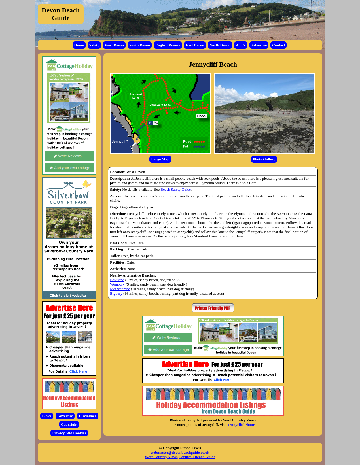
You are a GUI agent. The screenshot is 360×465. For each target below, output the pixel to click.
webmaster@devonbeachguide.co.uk (180, 452)
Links (46, 416)
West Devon (114, 45)
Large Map (160, 159)
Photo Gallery (264, 159)
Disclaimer (87, 416)
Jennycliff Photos (241, 424)
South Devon (139, 45)
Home (79, 45)
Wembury (117, 284)
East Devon (195, 45)
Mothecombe (120, 289)
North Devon (219, 45)
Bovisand (117, 280)
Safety (94, 45)
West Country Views (161, 457)
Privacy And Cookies (69, 433)
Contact (278, 45)
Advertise (259, 45)
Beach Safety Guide (175, 189)
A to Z (241, 45)
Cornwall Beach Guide (197, 457)
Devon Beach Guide (61, 14)
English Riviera (168, 45)
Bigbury (116, 293)
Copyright (69, 424)
